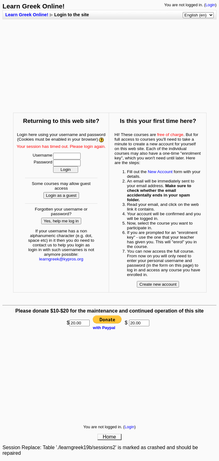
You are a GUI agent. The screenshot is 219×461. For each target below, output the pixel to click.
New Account (160, 171)
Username (42, 155)
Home (109, 436)
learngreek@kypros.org (61, 259)
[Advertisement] (110, 63)
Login (210, 4)
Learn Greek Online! (26, 14)
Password (43, 162)
